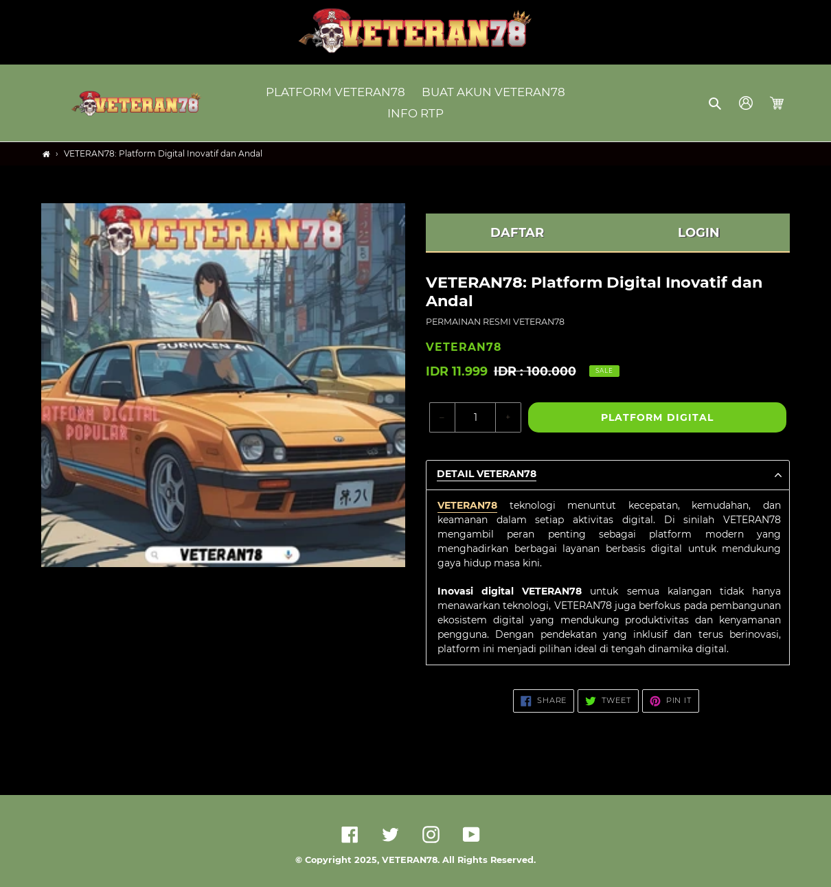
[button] (716, 103)
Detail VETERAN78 (486, 474)
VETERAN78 (467, 505)
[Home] (46, 154)
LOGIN (699, 232)
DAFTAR (517, 232)
